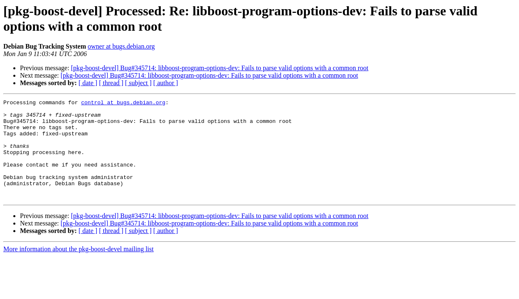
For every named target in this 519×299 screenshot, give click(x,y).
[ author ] (165, 82)
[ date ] (88, 82)
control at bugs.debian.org (123, 103)
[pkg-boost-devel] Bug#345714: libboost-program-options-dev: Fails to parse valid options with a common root (220, 67)
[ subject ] (138, 82)
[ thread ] (111, 82)
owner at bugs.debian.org (121, 46)
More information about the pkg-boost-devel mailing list (78, 268)
